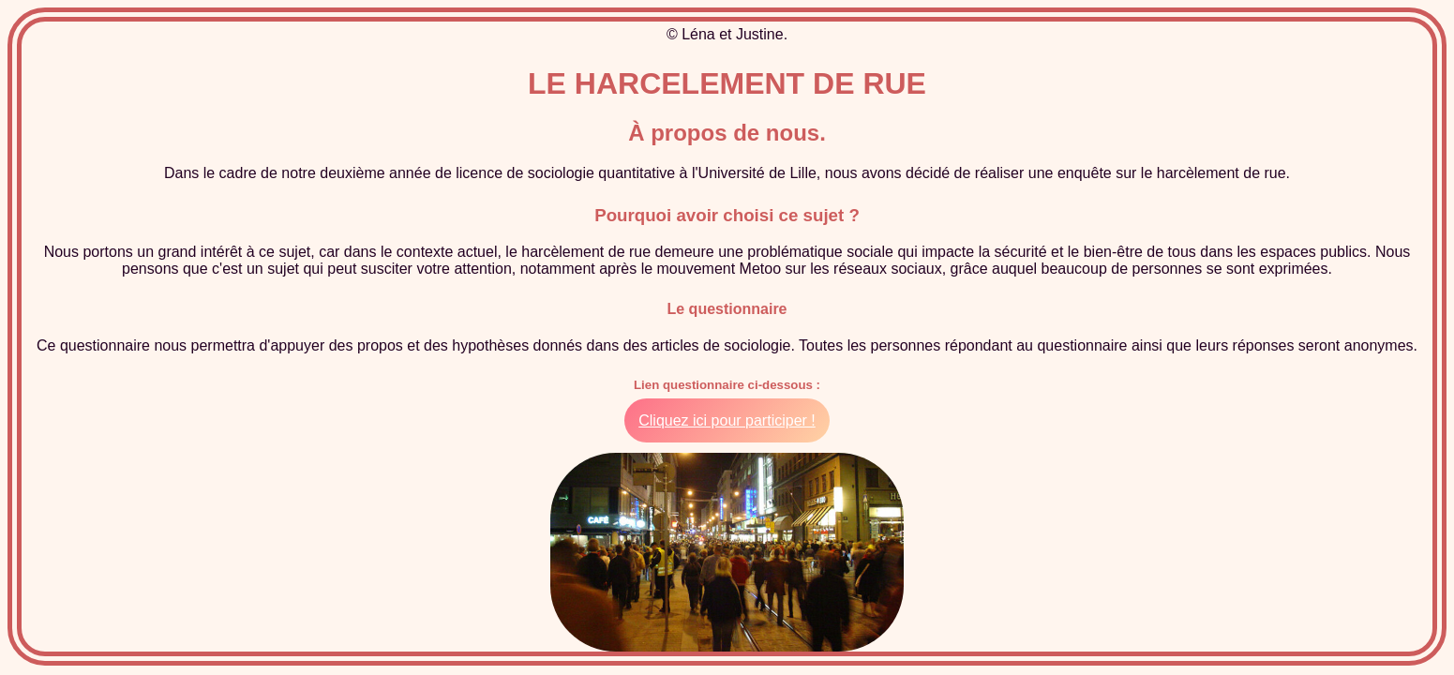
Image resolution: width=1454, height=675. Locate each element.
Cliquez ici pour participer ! (727, 420)
